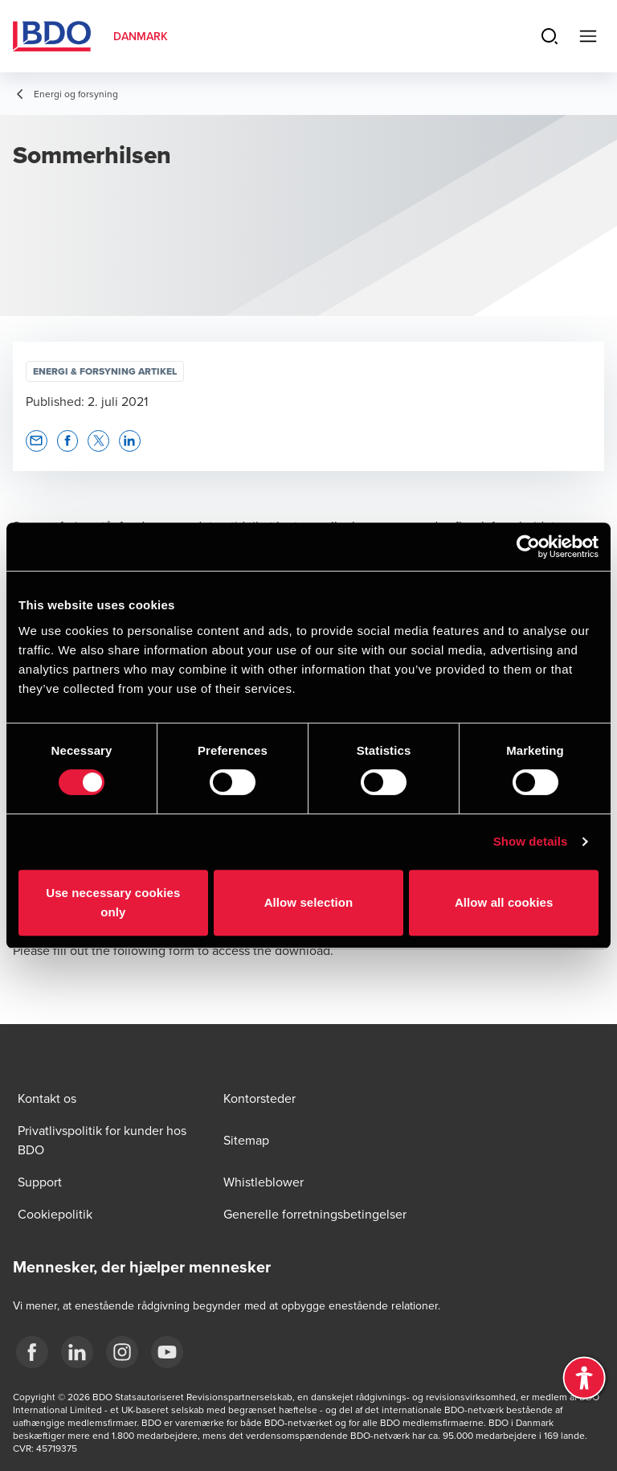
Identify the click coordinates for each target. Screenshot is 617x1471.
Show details (530, 841)
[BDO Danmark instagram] (122, 1352)
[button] (36, 441)
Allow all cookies (504, 902)
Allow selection (308, 902)
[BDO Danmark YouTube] (167, 1352)
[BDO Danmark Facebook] (32, 1352)
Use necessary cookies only (113, 902)
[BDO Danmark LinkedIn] (77, 1352)
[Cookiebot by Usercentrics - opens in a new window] (528, 547)
